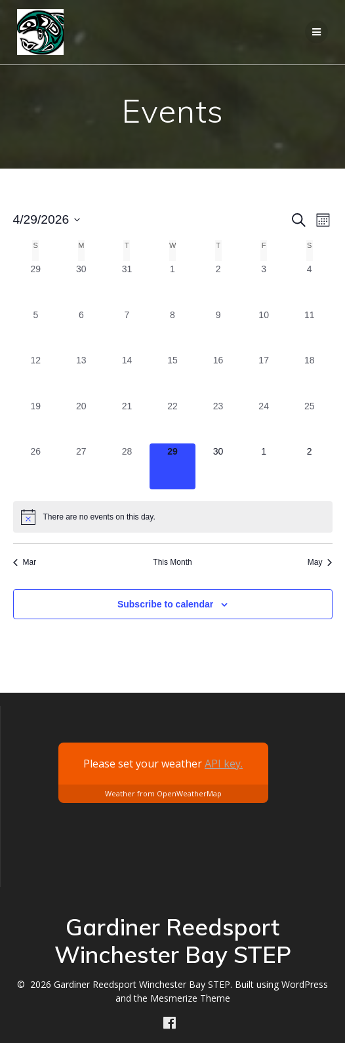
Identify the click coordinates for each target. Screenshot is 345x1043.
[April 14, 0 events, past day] (127, 375)
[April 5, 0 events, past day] (36, 330)
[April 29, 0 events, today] (172, 466)
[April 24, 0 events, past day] (264, 421)
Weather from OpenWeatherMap (163, 793)
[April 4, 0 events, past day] (310, 284)
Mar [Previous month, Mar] (25, 562)
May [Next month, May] (320, 562)
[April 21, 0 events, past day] (127, 421)
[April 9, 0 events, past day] (218, 330)
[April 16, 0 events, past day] (218, 375)
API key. (224, 763)
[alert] (173, 517)
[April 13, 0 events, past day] (81, 375)
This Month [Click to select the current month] (172, 562)
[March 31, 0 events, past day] (127, 284)
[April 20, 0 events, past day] (81, 421)
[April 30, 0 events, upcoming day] (218, 466)
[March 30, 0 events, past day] (81, 284)
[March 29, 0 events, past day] (36, 284)
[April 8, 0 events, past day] (172, 330)
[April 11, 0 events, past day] (310, 330)
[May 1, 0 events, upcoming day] (264, 466)
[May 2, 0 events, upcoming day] (310, 466)
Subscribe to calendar (165, 604)
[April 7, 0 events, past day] (127, 330)
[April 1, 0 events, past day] (172, 284)
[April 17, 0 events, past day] (264, 375)
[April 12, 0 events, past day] (36, 375)
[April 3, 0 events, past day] (264, 284)
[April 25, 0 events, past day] (310, 421)
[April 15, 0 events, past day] (172, 375)
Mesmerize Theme (190, 998)
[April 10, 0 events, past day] (264, 330)
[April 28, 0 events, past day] (127, 466)
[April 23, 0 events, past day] (218, 421)
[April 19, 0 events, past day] (36, 421)
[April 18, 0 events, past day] (310, 375)
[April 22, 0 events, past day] (172, 421)
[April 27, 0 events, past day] (81, 466)
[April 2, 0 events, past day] (218, 284)
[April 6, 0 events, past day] (81, 330)
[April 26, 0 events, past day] (36, 466)
